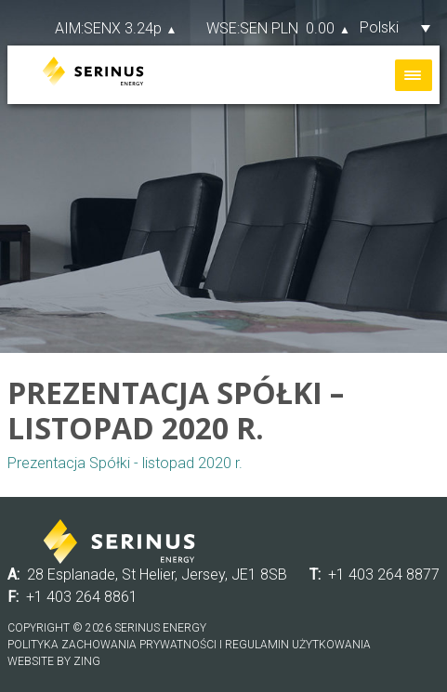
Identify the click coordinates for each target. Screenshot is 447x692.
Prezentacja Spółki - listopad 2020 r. (125, 463)
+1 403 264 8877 (384, 574)
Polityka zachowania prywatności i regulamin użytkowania (189, 644)
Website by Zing (53, 661)
